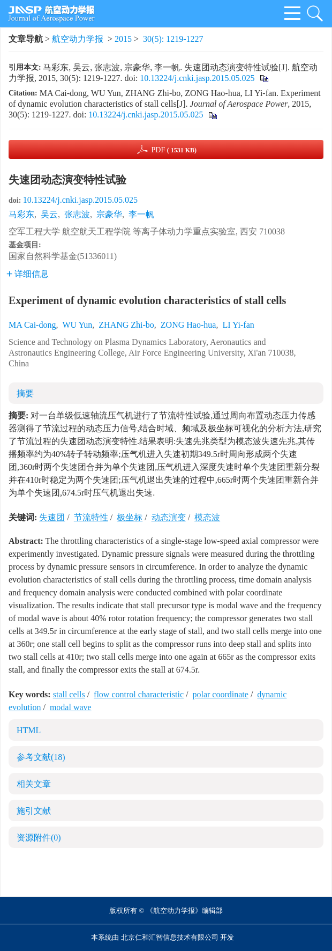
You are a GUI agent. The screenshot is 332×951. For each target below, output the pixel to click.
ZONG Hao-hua (188, 324)
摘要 (25, 393)
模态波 (207, 517)
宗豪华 (109, 214)
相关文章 (34, 783)
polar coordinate (220, 694)
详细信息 (27, 273)
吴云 (49, 214)
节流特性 (91, 517)
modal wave (71, 707)
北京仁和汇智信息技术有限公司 (169, 937)
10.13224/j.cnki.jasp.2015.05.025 (197, 78)
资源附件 (39, 837)
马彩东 (21, 214)
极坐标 (129, 517)
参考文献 (41, 757)
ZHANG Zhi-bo (126, 324)
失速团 (52, 517)
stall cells (69, 694)
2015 (123, 38)
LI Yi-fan (238, 324)
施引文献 (34, 810)
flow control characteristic (139, 694)
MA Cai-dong (32, 324)
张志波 (77, 214)
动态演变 (169, 517)
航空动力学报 (77, 38)
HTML (29, 730)
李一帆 (141, 214)
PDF (174, 150)
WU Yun (77, 324)
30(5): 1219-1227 (173, 38)
